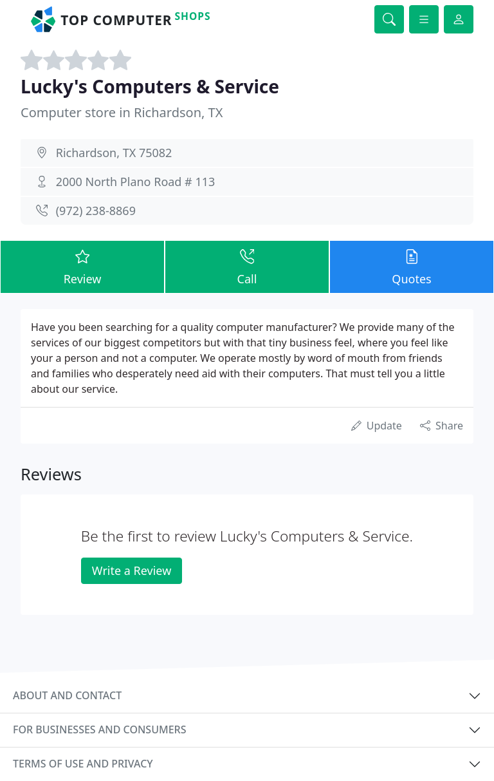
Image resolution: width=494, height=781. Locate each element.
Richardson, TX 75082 (114, 152)
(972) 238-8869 (96, 210)
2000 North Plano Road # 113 (135, 181)
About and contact (67, 695)
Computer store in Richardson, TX (122, 112)
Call (247, 266)
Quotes (411, 266)
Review (82, 266)
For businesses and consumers (99, 729)
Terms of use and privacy (83, 764)
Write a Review (131, 570)
